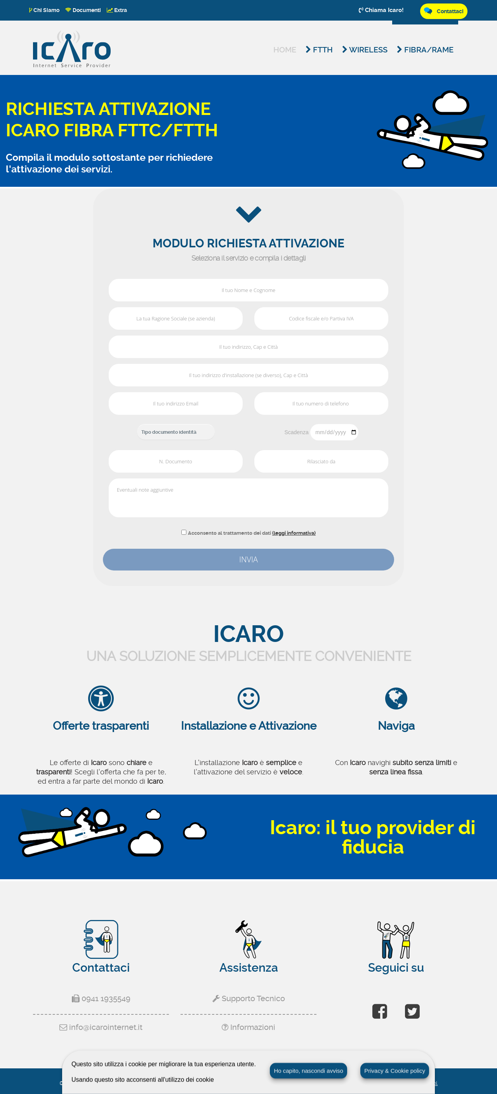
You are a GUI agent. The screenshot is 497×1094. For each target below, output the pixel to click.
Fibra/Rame (425, 49)
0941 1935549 (101, 998)
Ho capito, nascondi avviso (308, 1070)
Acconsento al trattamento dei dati (252, 533)
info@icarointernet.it (100, 1027)
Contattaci (444, 10)
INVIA (248, 559)
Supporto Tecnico (248, 998)
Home (284, 49)
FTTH (319, 49)
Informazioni (248, 1027)
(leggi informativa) (294, 533)
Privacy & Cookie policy (394, 1070)
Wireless (365, 49)
